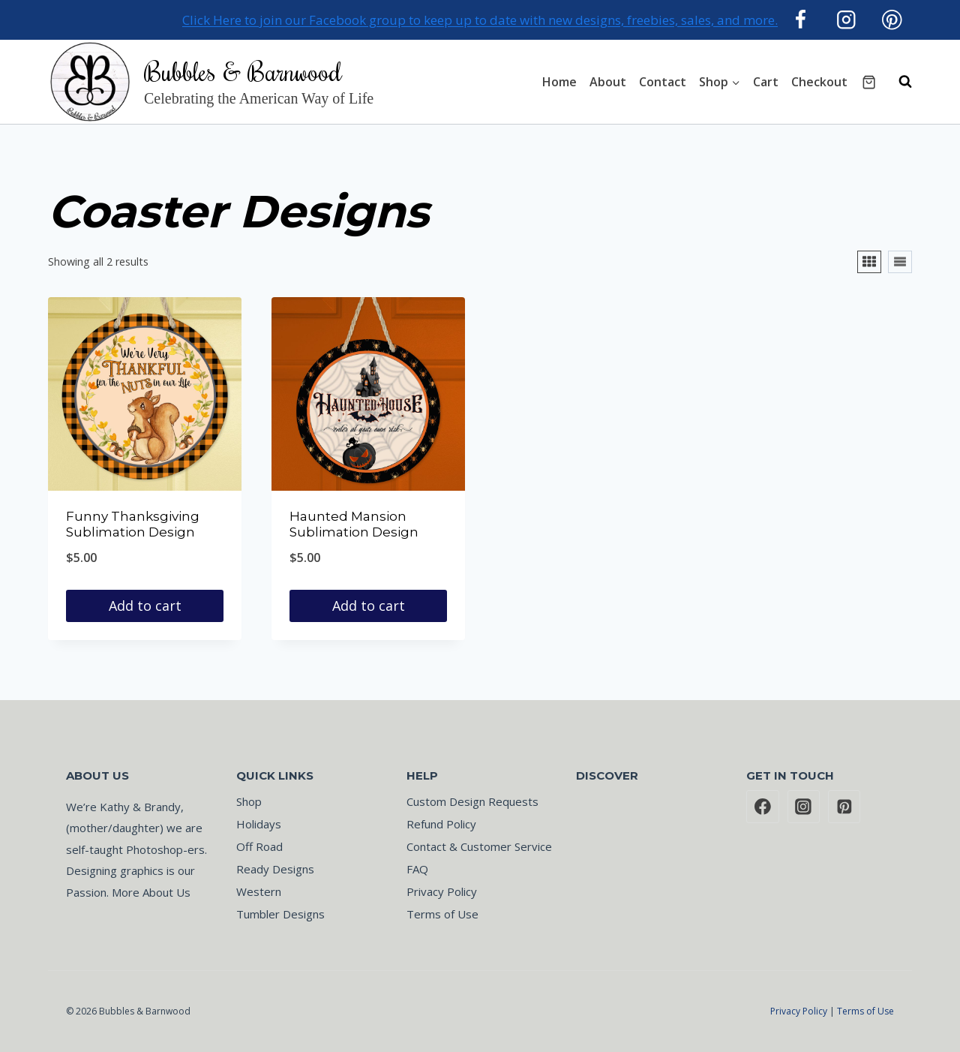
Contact (662, 82)
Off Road (259, 846)
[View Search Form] (898, 82)
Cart (765, 82)
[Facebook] (800, 20)
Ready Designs (275, 868)
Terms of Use (442, 913)
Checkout (819, 82)
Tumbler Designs (280, 913)
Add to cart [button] (145, 606)
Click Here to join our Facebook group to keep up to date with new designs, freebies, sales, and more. (480, 20)
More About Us (151, 892)
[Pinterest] (892, 20)
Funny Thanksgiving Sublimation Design (133, 524)
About (608, 82)
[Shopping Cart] (869, 82)
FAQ (417, 868)
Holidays (258, 823)
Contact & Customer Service (479, 846)
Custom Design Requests (472, 801)
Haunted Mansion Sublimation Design (354, 524)
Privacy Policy (441, 891)
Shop (249, 801)
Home (559, 82)
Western (258, 891)
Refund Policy (441, 823)
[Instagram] (846, 20)
